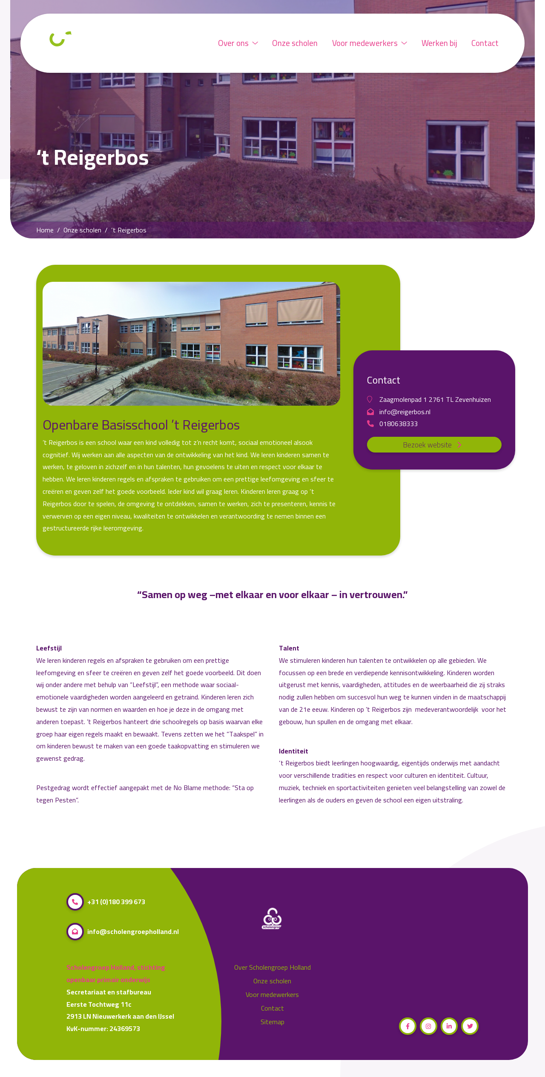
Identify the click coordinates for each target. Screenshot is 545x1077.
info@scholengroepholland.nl (122, 931)
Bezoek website (434, 445)
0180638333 (392, 424)
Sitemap (272, 1022)
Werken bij (439, 43)
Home (45, 230)
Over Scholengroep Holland (272, 967)
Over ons (238, 43)
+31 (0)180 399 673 (105, 902)
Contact (485, 43)
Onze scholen (295, 43)
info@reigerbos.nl (398, 412)
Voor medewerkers (369, 43)
